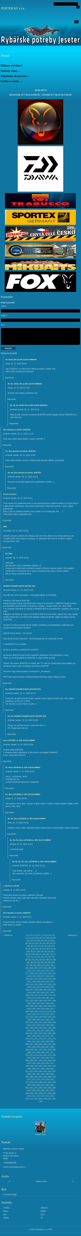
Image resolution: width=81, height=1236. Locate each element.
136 (54, 979)
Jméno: (4, 306)
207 (51, 1009)
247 (26, 1028)
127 (42, 976)
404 (31, 1093)
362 (47, 1074)
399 (38, 1091)
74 (35, 957)
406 (40, 1093)
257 (42, 1031)
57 (35, 952)
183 (31, 1001)
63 (26, 954)
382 (49, 1082)
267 (29, 1036)
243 (38, 1025)
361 (42, 1074)
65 (33, 954)
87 (51, 960)
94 (46, 962)
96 (53, 962)
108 (45, 968)
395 (49, 1088)
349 (47, 1069)
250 (40, 1028)
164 (33, 992)
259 (51, 1031)
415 (51, 1096)
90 (32, 962)
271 (47, 1036)
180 (47, 998)
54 (55, 949)
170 (31, 995)
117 (26, 973)
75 (39, 957)
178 (38, 998)
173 (45, 995)
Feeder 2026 (40, 1134)
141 (47, 982)
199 (45, 1006)
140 (42, 982)
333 (33, 1063)
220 (51, 1014)
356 (49, 1071)
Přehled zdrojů (10, 1194)
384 (29, 1085)
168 (51, 992)
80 (26, 960)
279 (54, 1039)
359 (33, 1074)
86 (48, 960)
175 (54, 995)
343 (49, 1066)
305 (54, 1050)
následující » (73, 935)
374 (42, 1080)
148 (49, 984)
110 (54, 968)
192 (42, 1003)
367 (40, 1077)
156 (26, 990)
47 (30, 949)
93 (42, 962)
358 (29, 1074)
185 (40, 1001)
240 (54, 1022)
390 (26, 1088)
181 (51, 998)
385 (33, 1085)
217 (38, 1014)
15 (37, 938)
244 (42, 1025)
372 (33, 1080)
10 (50, 935)
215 (29, 1014)
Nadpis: (4, 315)
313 (31, 1055)
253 (54, 1028)
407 (45, 1093)
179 (42, 998)
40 (35, 946)
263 (40, 1033)
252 (49, 1028)
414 (47, 1096)
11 (53, 935)
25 (42, 941)
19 (51, 938)
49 (37, 949)
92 (39, 962)
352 (31, 1071)
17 (44, 938)
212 (45, 1012)
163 (29, 992)
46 (26, 949)
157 (31, 990)
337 (51, 1063)
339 (31, 1066)
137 (29, 982)
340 (35, 1066)
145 (35, 984)
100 (38, 965)
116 (51, 971)
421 (49, 1099)
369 (49, 1077)
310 (47, 1052)
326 (31, 1061)
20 (55, 938)
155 (51, 987)
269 (38, 1036)
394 (45, 1088)
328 (40, 1061)
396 (54, 1088)
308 (38, 1052)
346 (33, 1069)
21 (28, 941)
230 (38, 1020)
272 (51, 1036)
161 (49, 990)
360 (38, 1074)
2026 (45, 1181)
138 (33, 982)
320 (33, 1058)
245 (47, 1025)
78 (49, 957)
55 (28, 952)
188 (54, 1001)
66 (37, 954)
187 (49, 1001)
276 (40, 1039)
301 (35, 1050)
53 (51, 949)
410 (29, 1096)
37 (55, 943)
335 (42, 1063)
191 (38, 1003)
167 (47, 992)
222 (31, 1017)
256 (38, 1031)
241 (29, 1025)
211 (40, 1012)
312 (26, 1055)
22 (32, 941)
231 (42, 1020)
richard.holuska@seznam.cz (14, 1167)
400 (42, 1091)
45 (53, 946)
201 (54, 1006)
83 (37, 960)
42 (42, 946)
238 (45, 1022)
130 (26, 979)
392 (35, 1088)
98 (31, 965)
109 (49, 968)
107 (40, 968)
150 (29, 987)
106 (35, 968)
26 (46, 941)
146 (40, 984)
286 (26, 1044)
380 (40, 1082)
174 (49, 995)
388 (47, 1085)
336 (47, 1063)
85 (44, 960)
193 (47, 1003)
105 (31, 968)
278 (49, 1039)
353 (35, 1071)
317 (49, 1055)
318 (54, 1055)
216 (33, 1014)
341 (40, 1066)
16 (40, 938)
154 (47, 987)
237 (40, 1022)
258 (47, 1031)
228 (29, 1020)
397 (29, 1091)
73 (32, 957)
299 (26, 1050)
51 (44, 949)
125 (33, 976)
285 (51, 1041)
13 (30, 938)
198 (40, 1006)
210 (35, 1012)
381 (45, 1082)
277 (45, 1039)
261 (31, 1033)
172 (40, 995)
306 (29, 1052)
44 (49, 946)
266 (54, 1033)
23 (35, 941)
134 (45, 979)
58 (39, 952)
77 (46, 957)
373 (38, 1080)
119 (35, 973)
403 (26, 1093)
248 (31, 1028)
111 (29, 971)
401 (47, 1091)
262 (35, 1033)
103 (52, 965)
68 (44, 954)
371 (29, 1080)
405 (35, 1093)
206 (47, 1009)
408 (49, 1093)
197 (35, 1006)
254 (29, 1031)
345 (29, 1069)
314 (35, 1055)
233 (51, 1020)
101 (43, 965)
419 (40, 1099)
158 (35, 990)
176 (29, 998)
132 (35, 979)
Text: (3, 325)
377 (26, 1082)
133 (40, 979)
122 (49, 973)
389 (51, 1085)
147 (45, 984)
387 (42, 1085)
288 (35, 1044)
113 (38, 971)
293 (29, 1047)
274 (31, 1039)
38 (28, 946)
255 (33, 1031)
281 (33, 1041)
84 (40, 960)
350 (51, 1069)
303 (45, 1050)
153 (42, 987)
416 (26, 1099)
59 (42, 952)
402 (51, 1091)
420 (45, 1099)
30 (30, 943)
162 (54, 990)
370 (54, 1077)
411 (33, 1096)
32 (37, 943)
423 (40, 1101)
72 (28, 957)
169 (26, 995)
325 (26, 1061)
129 (51, 976)
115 (47, 971)
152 (38, 987)
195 (26, 1006)
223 (35, 1017)
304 (49, 1050)
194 (51, 1003)
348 (42, 1069)
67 (40, 954)
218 (42, 1014)
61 (49, 952)
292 (54, 1044)
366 (35, 1077)
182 (26, 1001)
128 (47, 976)
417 (31, 1099)
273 (26, 1039)
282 (38, 1041)
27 (49, 941)
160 (45, 990)
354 (40, 1071)
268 (33, 1036)
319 (29, 1058)
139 (38, 982)
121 (45, 973)
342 (45, 1066)
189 (29, 1003)
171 (35, 995)
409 (54, 1093)
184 (35, 1001)
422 (54, 1099)
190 (33, 1003)
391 (31, 1088)
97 (27, 965)
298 (51, 1047)
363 (51, 1074)
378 (31, 1082)
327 (35, 1061)
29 (26, 943)
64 (30, 954)
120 (40, 973)
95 (49, 962)
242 (33, 1025)
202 (29, 1009)
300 (31, 1050)
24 (39, 941)
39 (32, 946)
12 (26, 938)
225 (45, 1017)
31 (33, 943)
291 (49, 1044)
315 (40, 1055)
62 (53, 952)
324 (51, 1058)
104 (26, 968)
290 (45, 1044)
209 (31, 1012)
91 (35, 962)
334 (38, 1063)
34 (44, 943)
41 (39, 946)
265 (49, 1033)
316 (45, 1055)
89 (28, 962)
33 (40, 943)
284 (47, 1041)
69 (48, 954)
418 (35, 1099)
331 (54, 1061)
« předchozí (8, 935)
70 (51, 954)
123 (54, 973)
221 (26, 1017)
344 (54, 1066)
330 (49, 1061)
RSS (50, 1229)
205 (42, 1009)
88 (55, 960)
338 (26, 1066)
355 (45, 1071)
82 (33, 960)
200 (49, 1006)
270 (42, 1036)
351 (26, 1071)
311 (51, 1052)
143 (26, 984)
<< (9, 1181)
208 (26, 1012)
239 (49, 1022)
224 (40, 1017)
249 (35, 1028)
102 (47, 965)
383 (54, 1082)
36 (51, 943)
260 (26, 1033)
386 (38, 1085)
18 (48, 938)
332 (29, 1063)
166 (42, 992)
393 (40, 1088)
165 (38, 992)
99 (34, 965)
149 (54, 984)
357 (54, 1071)
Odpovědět (9, 378)
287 (31, 1044)
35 (48, 943)
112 (33, 971)
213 (49, 1012)
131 (31, 979)
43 (46, 946)
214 (54, 1012)
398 (33, 1091)
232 (47, 1020)
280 (29, 1041)
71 (55, 954)
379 (35, 1082)
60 (46, 952)
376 (51, 1080)
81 (30, 960)
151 (33, 987)
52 (48, 949)
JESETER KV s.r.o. (13, 8)
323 (47, 1058)
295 (38, 1047)
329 (45, 1061)
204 (38, 1009)
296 (42, 1047)
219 (47, 1014)
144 (31, 984)
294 (33, 1047)
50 (40, 949)
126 (38, 976)
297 (47, 1047)
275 (35, 1039)
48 (33, 949)
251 (45, 1028)
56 (32, 952)
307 (33, 1052)
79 (53, 957)
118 (31, 973)
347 (38, 1069)
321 (38, 1058)
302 (40, 1050)
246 (51, 1025)
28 (53, 941)
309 (42, 1052)
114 (42, 971)
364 (26, 1077)
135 (49, 979)
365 (31, 1077)
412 (38, 1096)
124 (29, 976)
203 (33, 1009)
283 (42, 1041)
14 (33, 938)
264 (45, 1033)
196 (31, 1006)
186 (45, 1001)
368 (45, 1077)
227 (54, 1017)
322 (42, 1058)
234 (26, 1022)
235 (31, 1022)
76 (42, 957)
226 (49, 1017)
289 (40, 1044)
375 (47, 1080)
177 (33, 998)
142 (51, 982)
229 (33, 1020)
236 (35, 1022)
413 (42, 1096)
